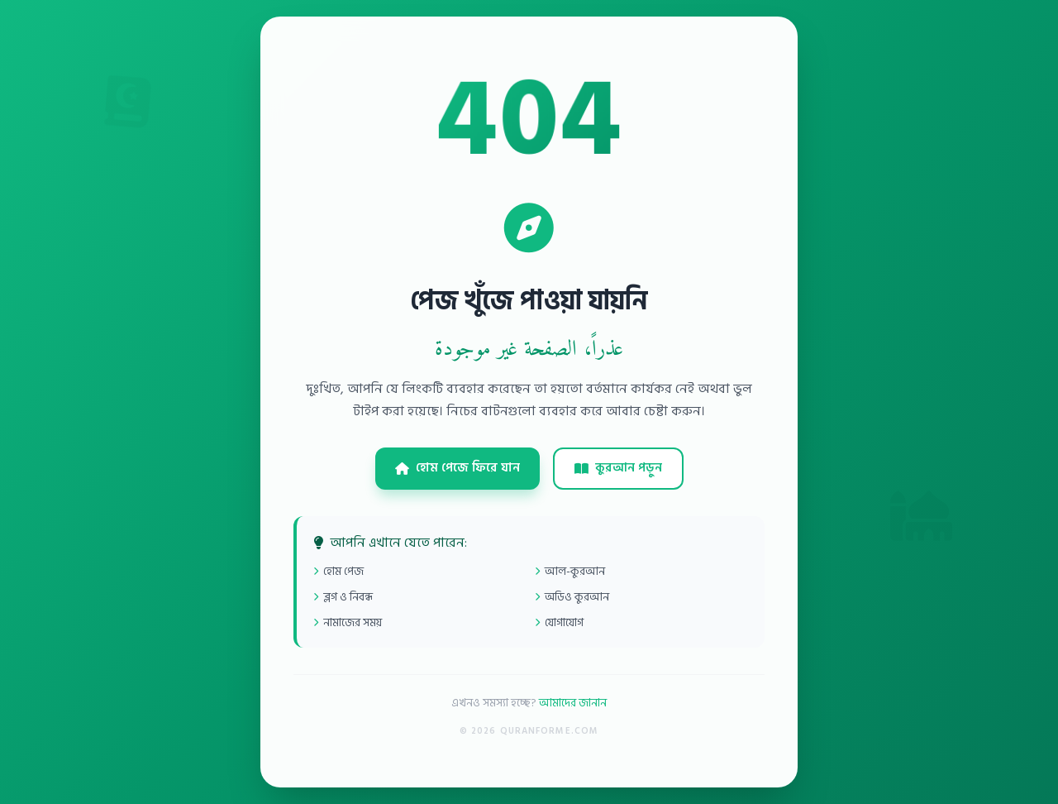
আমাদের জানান (573, 702)
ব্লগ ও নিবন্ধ (343, 596)
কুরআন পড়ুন (618, 467)
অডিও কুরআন (572, 596)
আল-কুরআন (570, 571)
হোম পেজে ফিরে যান (457, 467)
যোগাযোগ (559, 622)
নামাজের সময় (347, 622)
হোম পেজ (338, 571)
